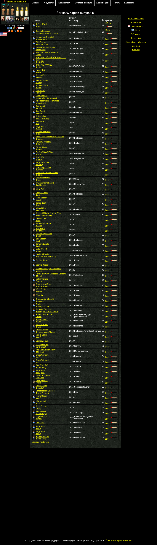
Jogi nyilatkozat (97, 540)
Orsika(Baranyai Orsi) (42, 305)
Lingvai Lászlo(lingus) (42, 417)
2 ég (107, 49)
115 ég (108, 23)
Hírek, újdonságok (136, 18)
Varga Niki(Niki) (40, 122)
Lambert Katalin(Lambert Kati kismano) (46, 255)
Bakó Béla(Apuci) (40, 158)
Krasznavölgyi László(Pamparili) (45, 300)
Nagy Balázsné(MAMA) (42, 163)
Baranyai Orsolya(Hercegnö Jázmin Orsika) (47, 310)
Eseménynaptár (136, 26)
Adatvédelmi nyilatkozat (136, 42)
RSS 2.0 (135, 49)
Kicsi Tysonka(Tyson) (42, 381)
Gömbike (39, 295)
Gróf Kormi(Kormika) (40, 229)
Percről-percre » (16, 1)
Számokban (136, 34)
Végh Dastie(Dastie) (41, 290)
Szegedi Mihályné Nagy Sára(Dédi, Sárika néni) (48, 214)
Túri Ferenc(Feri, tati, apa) (42, 43)
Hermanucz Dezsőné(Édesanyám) (45, 38)
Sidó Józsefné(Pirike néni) (42, 366)
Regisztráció (135, 38)
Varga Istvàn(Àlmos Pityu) (41, 412)
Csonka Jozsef (42, 260)
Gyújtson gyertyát (83, 3)
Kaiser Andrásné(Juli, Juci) (43, 376)
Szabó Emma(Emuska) (41, 387)
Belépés (35, 3)
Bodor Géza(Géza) (41, 76)
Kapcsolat (129, 3)
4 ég (107, 44)
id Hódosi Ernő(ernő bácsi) (42, 346)
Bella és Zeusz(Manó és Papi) (42, 117)
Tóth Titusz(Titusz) (40, 91)
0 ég (107, 54)
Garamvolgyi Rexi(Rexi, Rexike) (43, 285)
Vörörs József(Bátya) (42, 148)
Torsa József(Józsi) (41, 199)
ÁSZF (86, 540)
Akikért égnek (102, 3)
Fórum (117, 3)
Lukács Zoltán (42, 341)
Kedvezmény (64, 3)
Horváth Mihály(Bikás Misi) (42, 437)
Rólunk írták (136, 22)
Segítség (136, 46)
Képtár (135, 30)
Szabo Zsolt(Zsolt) (41, 204)
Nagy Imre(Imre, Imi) (40, 371)
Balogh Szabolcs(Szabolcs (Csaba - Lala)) (47, 32)
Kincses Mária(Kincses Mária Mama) (45, 331)
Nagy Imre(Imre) (40, 427)
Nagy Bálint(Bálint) (41, 127)
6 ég (107, 39)
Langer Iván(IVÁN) (41, 71)
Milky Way (40, 189)
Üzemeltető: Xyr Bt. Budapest (119, 540)
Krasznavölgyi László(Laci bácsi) (45, 184)
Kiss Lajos (40, 422)
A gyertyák (49, 3)
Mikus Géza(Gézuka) (41, 209)
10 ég (107, 30)
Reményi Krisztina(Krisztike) (43, 143)
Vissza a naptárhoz (40, 442)
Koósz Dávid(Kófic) (41, 25)
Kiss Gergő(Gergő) (40, 107)
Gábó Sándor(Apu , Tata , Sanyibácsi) (46, 97)
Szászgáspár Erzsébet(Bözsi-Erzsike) (45, 392)
